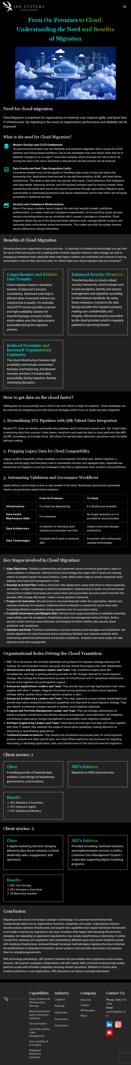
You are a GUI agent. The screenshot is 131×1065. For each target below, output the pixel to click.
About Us (85, 1000)
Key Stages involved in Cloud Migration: (42, 560)
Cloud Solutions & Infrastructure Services (39, 1001)
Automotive (61, 1013)
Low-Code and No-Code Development (39, 1027)
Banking (59, 1003)
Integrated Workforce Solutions (35, 1044)
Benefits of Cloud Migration (30, 240)
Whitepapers (87, 1010)
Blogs (83, 1015)
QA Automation (37, 1020)
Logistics (60, 998)
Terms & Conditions (108, 1060)
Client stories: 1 (18, 755)
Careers (84, 1005)
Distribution (61, 1018)
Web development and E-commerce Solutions (39, 1012)
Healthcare (61, 1008)
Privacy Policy (87, 1060)
